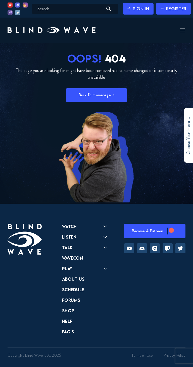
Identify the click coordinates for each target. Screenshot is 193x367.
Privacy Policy (174, 355)
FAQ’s (68, 331)
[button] (51, 30)
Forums (71, 300)
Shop (68, 310)
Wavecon (72, 258)
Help (67, 321)
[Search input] (69, 9)
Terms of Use (142, 355)
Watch (69, 226)
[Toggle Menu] (181, 30)
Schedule (73, 289)
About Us (73, 279)
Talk (67, 247)
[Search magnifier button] (108, 9)
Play (67, 268)
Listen (69, 237)
